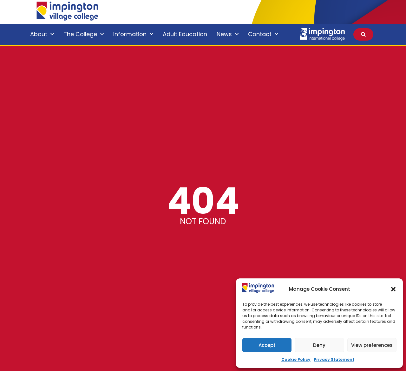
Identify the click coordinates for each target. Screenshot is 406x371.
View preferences (372, 345)
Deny (319, 345)
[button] (393, 289)
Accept (267, 345)
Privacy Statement (334, 359)
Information (133, 34)
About (42, 34)
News (228, 34)
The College (83, 34)
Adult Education (185, 34)
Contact (263, 34)
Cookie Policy (296, 359)
